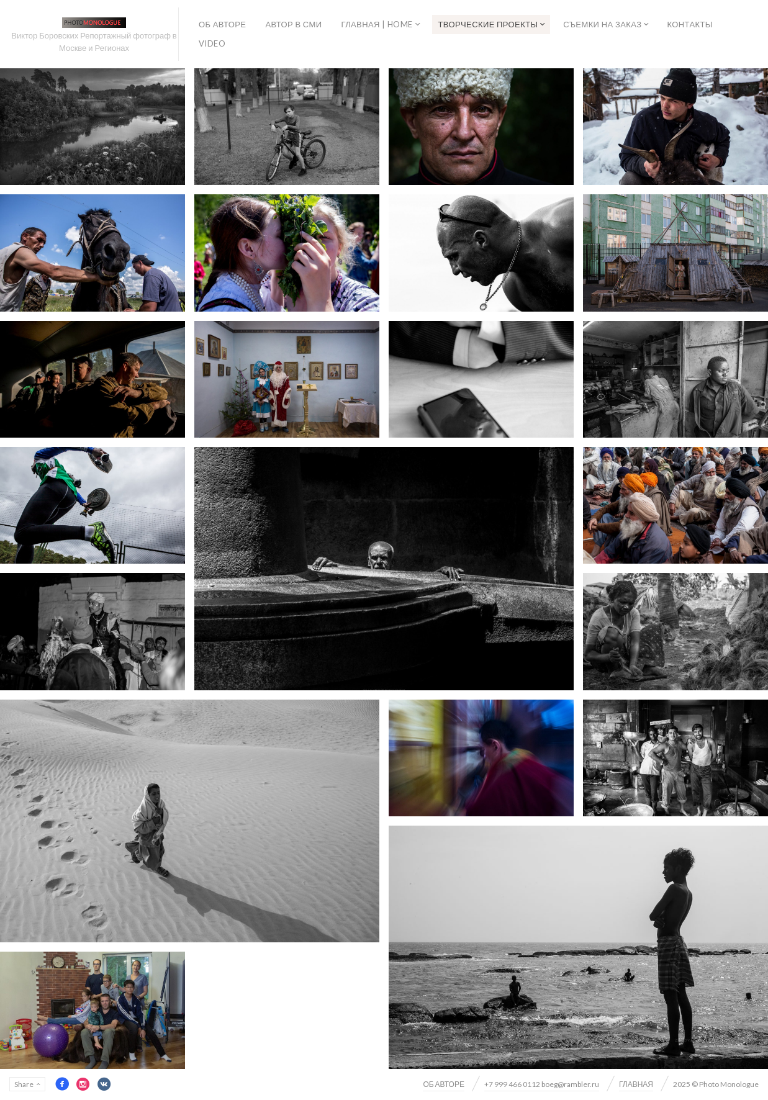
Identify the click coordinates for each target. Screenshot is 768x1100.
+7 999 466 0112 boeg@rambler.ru (541, 1084)
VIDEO (212, 43)
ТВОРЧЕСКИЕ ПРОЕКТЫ (488, 24)
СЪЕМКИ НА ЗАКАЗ (602, 24)
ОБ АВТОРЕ (222, 24)
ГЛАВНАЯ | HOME (376, 24)
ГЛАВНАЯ (636, 1084)
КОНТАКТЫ (689, 24)
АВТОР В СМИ (293, 24)
